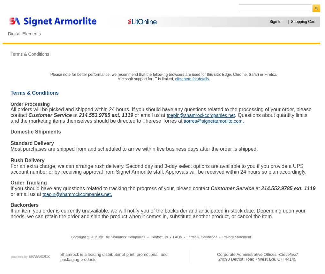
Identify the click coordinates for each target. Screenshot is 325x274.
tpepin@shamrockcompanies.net (201, 115)
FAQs (177, 237)
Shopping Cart (303, 21)
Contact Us (159, 237)
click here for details (192, 79)
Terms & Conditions (30, 54)
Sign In (275, 21)
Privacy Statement (237, 237)
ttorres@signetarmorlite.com (213, 121)
